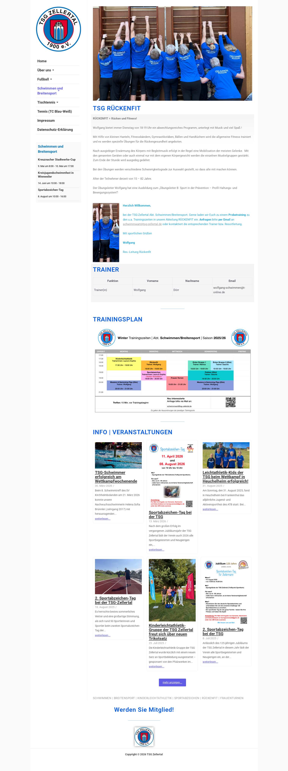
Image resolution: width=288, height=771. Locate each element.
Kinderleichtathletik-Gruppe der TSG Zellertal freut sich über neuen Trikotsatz (171, 632)
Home (42, 61)
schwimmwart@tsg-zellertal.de (142, 224)
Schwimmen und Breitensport (50, 90)
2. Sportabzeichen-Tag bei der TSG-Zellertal (115, 600)
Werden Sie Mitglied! (144, 709)
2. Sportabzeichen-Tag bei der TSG (223, 631)
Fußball (44, 79)
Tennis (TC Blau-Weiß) (54, 111)
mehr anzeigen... (172, 682)
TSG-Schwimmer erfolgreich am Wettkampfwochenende (116, 476)
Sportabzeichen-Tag (51, 190)
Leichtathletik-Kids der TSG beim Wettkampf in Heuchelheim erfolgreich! (225, 476)
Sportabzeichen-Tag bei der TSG (170, 514)
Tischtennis (47, 102)
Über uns (45, 70)
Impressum (46, 120)
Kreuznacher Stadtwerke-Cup (56, 159)
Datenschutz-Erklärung (55, 130)
